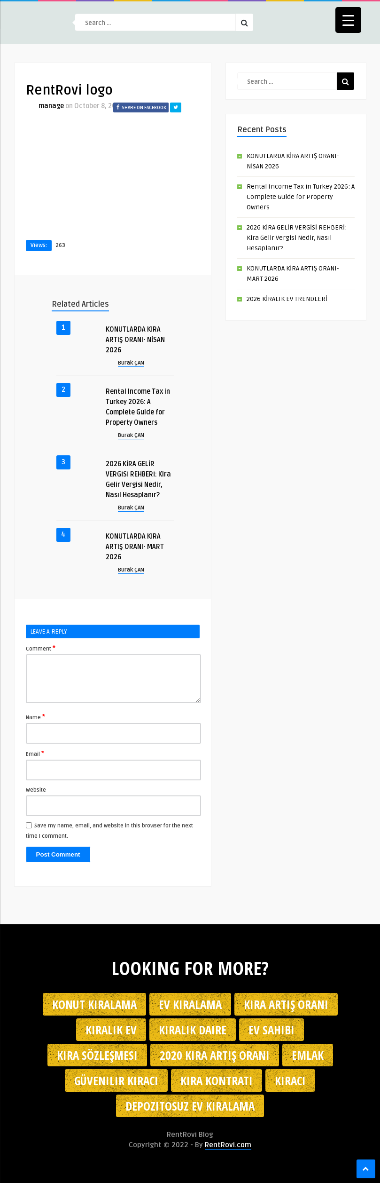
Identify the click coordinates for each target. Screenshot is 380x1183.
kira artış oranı (286, 1004)
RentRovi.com (228, 1145)
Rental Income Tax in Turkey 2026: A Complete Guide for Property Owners (301, 197)
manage (51, 106)
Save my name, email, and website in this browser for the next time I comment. (109, 831)
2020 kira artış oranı (215, 1055)
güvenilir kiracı (116, 1080)
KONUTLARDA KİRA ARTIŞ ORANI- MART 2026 (135, 546)
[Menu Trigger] (348, 20)
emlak (308, 1055)
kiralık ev (111, 1030)
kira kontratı (216, 1080)
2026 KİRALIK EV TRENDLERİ (287, 299)
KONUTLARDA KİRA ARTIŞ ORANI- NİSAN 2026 (135, 340)
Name (35, 717)
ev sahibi (271, 1030)
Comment (40, 648)
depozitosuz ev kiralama (190, 1106)
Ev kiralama (190, 1004)
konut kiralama (94, 1004)
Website (36, 790)
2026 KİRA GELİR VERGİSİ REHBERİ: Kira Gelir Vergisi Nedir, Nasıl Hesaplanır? (297, 237)
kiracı (290, 1080)
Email (35, 753)
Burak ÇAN (131, 362)
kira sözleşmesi (97, 1055)
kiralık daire (192, 1030)
